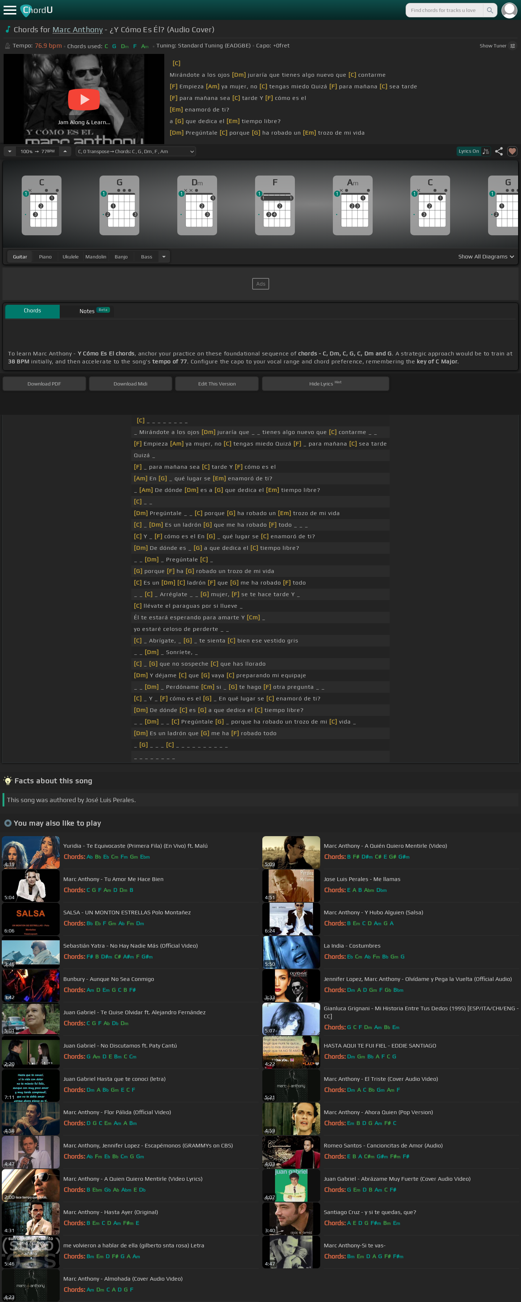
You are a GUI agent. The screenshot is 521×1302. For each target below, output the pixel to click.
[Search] (489, 10)
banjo (121, 257)
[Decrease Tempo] (10, 151)
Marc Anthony (77, 29)
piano (45, 257)
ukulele (71, 257)
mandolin (95, 257)
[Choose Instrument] (163, 256)
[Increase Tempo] (65, 151)
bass (146, 257)
